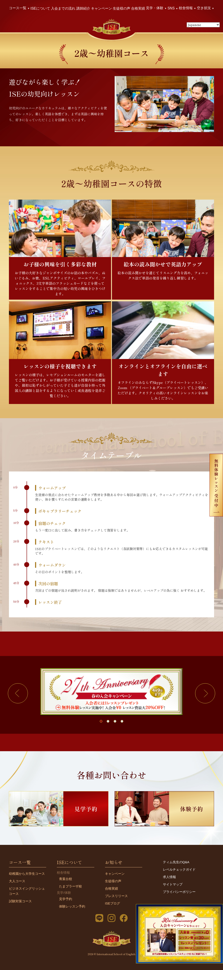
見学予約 (65, 899)
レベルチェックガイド (179, 869)
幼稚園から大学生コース (27, 873)
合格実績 (138, 8)
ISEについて (40, 8)
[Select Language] (203, 24)
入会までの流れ (63, 8)
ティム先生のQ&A (176, 862)
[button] (18, 693)
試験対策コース (20, 901)
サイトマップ (172, 884)
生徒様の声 (121, 8)
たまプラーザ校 (70, 886)
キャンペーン (101, 8)
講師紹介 (83, 8)
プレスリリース (116, 896)
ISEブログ (112, 903)
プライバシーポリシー (179, 892)
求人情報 (169, 877)
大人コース (17, 881)
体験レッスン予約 (72, 906)
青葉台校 (65, 879)
